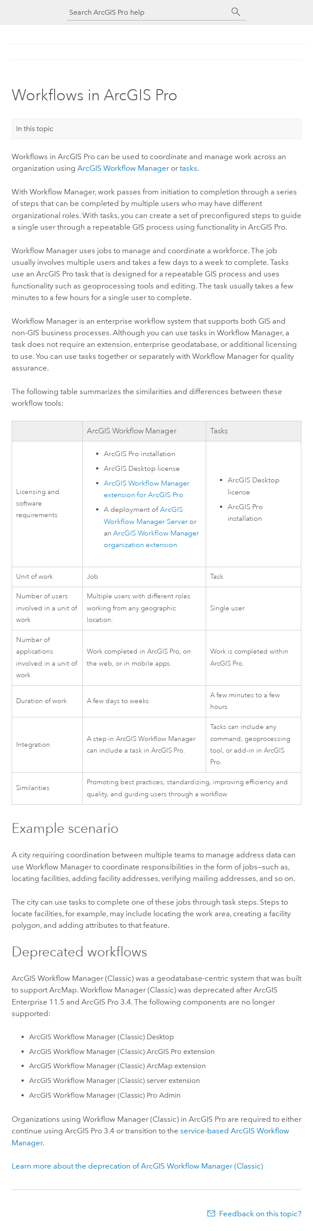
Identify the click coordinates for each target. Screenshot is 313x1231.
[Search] (236, 12)
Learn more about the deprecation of (137, 1165)
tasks (188, 168)
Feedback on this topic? (260, 1213)
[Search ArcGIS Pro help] (147, 12)
